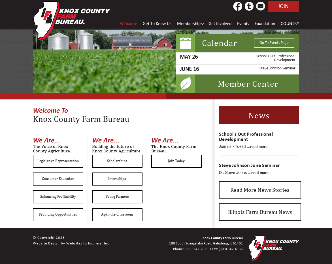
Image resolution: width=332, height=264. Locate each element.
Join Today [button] (176, 161)
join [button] (283, 6)
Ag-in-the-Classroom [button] (117, 214)
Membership (189, 24)
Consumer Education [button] (58, 178)
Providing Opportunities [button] (58, 214)
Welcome (128, 24)
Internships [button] (117, 178)
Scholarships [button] (117, 161)
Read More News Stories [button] (260, 189)
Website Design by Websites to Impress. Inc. (71, 243)
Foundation (265, 24)
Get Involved (219, 24)
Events (243, 24)
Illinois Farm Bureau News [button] (260, 211)
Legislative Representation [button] (58, 161)
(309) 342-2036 (196, 249)
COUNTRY (290, 24)
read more (258, 146)
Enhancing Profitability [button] (58, 196)
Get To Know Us (157, 24)
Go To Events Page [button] (274, 43)
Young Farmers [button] (117, 196)
